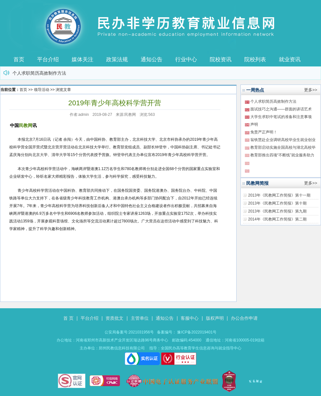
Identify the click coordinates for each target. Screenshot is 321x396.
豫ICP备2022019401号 (196, 332)
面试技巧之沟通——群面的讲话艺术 (281, 109)
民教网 (25, 125)
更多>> (310, 89)
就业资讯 (290, 59)
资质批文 (114, 318)
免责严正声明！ (263, 132)
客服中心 (190, 318)
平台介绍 (48, 59)
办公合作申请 (244, 318)
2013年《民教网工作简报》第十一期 (279, 195)
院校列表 (255, 59)
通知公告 (151, 59)
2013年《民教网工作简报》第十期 (277, 203)
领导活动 (41, 89)
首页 (18, 59)
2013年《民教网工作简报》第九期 (277, 211)
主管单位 (140, 318)
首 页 (68, 318)
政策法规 (117, 59)
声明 (254, 124)
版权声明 (215, 318)
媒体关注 (82, 59)
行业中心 (186, 59)
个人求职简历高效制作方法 (39, 73)
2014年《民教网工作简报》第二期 (277, 219)
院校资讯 (220, 59)
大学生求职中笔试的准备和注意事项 (281, 117)
